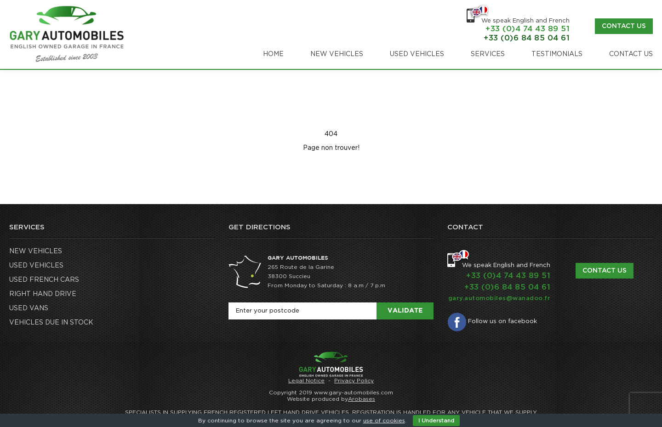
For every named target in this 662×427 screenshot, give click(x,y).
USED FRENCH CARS (44, 280)
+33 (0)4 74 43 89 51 (527, 29)
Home (273, 54)
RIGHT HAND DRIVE (42, 294)
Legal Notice (306, 380)
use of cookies (384, 420)
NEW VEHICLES (336, 54)
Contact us (624, 26)
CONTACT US (631, 54)
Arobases (361, 399)
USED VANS (28, 308)
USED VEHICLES (417, 54)
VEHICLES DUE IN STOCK (51, 322)
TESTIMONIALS (556, 54)
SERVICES (488, 54)
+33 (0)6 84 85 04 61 (527, 38)
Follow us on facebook (502, 322)
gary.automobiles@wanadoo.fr (499, 299)
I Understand (436, 420)
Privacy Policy (354, 380)
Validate (405, 310)
